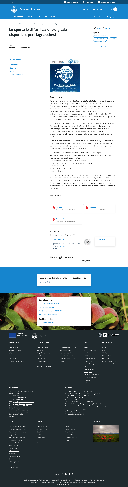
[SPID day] (53, 207)
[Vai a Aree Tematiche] (88, 2)
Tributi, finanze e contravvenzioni (69, 358)
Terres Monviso (69, 427)
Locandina (92, 207)
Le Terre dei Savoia (70, 435)
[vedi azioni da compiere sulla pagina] (106, 28)
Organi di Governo (14, 348)
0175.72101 (63, 247)
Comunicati (87, 380)
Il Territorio (105, 353)
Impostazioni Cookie (14, 456)
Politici (11, 364)
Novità (16, 24)
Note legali (12, 454)
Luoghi (104, 350)
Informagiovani (88, 372)
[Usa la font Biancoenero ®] (71, 2)
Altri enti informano (89, 369)
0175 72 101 (15, 394)
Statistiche (12, 464)
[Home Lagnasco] (27, 9)
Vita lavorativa (64, 364)
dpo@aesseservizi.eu (74, 412)
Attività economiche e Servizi (110, 361)
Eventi (104, 348)
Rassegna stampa (89, 361)
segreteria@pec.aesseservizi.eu (76, 414)
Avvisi (22, 24)
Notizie (86, 348)
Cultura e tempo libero (43, 364)
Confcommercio (69, 440)
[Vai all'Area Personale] (106, 2)
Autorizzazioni (41, 358)
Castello (86, 356)
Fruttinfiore (40, 435)
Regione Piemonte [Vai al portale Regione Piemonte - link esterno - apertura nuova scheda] (15, 2)
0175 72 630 (15, 396)
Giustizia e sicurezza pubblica (68, 348)
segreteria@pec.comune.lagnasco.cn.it (23, 402)
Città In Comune (97, 480)
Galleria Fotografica (107, 356)
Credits (11, 459)
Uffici (10, 353)
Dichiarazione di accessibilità (17, 429)
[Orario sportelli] (53, 219)
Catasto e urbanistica (43, 361)
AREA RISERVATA (63, 484)
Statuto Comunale (14, 448)
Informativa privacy (14, 451)
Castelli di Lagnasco (42, 432)
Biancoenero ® (70, 482)
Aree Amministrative (15, 350)
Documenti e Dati (14, 356)
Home (11, 24)
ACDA (38, 440)
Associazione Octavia (71, 429)
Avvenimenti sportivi (89, 358)
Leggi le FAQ (12, 435)
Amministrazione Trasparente (17, 427)
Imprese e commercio (66, 350)
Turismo (62, 361)
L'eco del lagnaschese (90, 377)
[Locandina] (86, 207)
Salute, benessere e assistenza (68, 356)
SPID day (59, 207)
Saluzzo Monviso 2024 (71, 437)
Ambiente (40, 350)
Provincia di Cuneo (42, 429)
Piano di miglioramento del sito (17, 432)
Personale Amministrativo (16, 361)
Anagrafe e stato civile (43, 353)
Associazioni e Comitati (108, 364)
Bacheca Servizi (13, 445)
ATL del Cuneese (69, 432)
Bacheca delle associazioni (91, 375)
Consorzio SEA (41, 437)
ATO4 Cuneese (41, 443)
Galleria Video (106, 358)
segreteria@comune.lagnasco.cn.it (22, 404)
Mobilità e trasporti (65, 353)
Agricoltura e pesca (42, 348)
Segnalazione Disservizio (16, 440)
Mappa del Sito (13, 467)
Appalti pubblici (41, 356)
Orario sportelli (61, 219)
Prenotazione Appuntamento (17, 437)
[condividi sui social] (97, 28)
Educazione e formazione (44, 366)
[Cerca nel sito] (115, 9)
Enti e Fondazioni (14, 358)
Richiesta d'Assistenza (15, 443)
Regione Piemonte (42, 427)
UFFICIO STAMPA (58, 240)
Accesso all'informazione (83, 17)
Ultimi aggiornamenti (15, 462)
